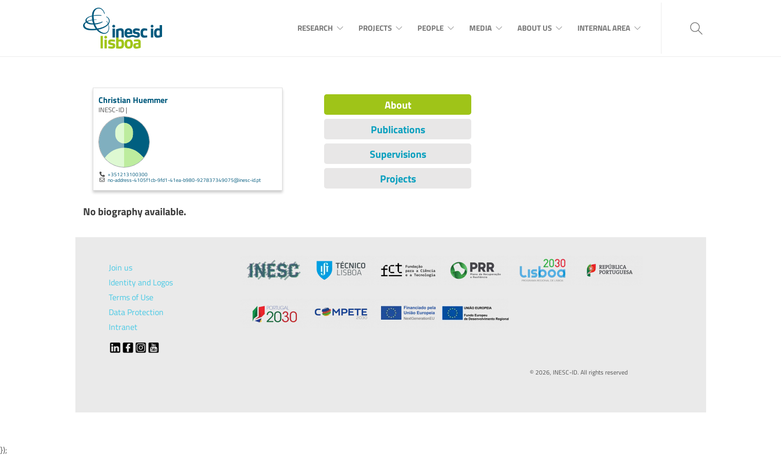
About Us (534, 28)
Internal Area (603, 28)
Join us (120, 267)
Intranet (123, 327)
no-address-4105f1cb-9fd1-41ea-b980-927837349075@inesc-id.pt (184, 180)
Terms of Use (131, 297)
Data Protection (136, 312)
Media (480, 28)
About (398, 105)
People (430, 28)
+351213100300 (128, 174)
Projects (375, 28)
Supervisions (398, 154)
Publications (398, 129)
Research (315, 28)
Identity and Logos (141, 282)
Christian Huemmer (133, 100)
